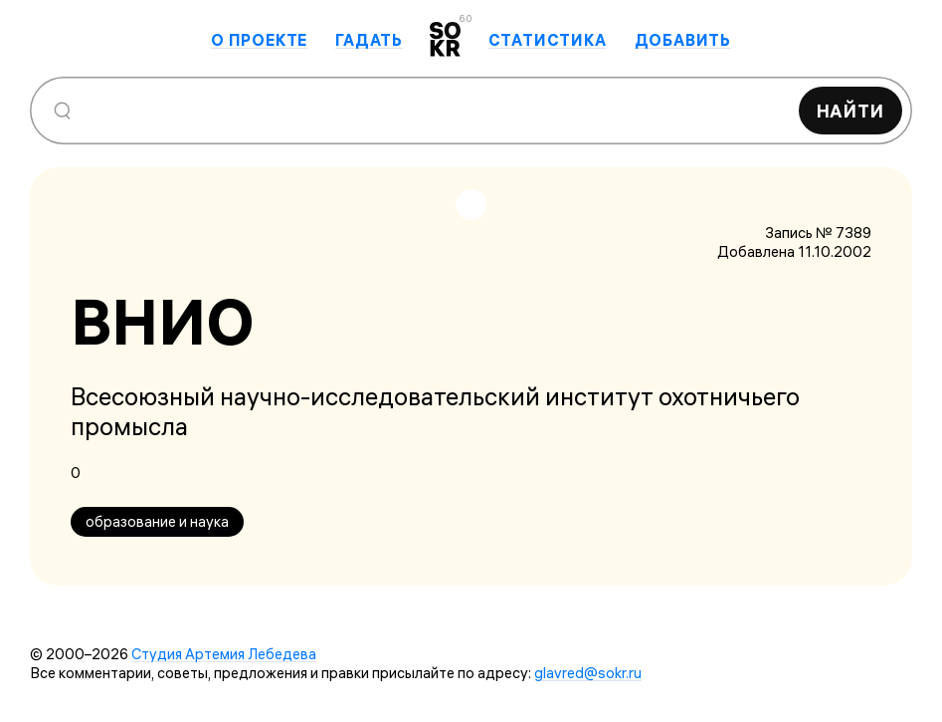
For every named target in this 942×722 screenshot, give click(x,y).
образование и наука (157, 521)
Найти (851, 111)
